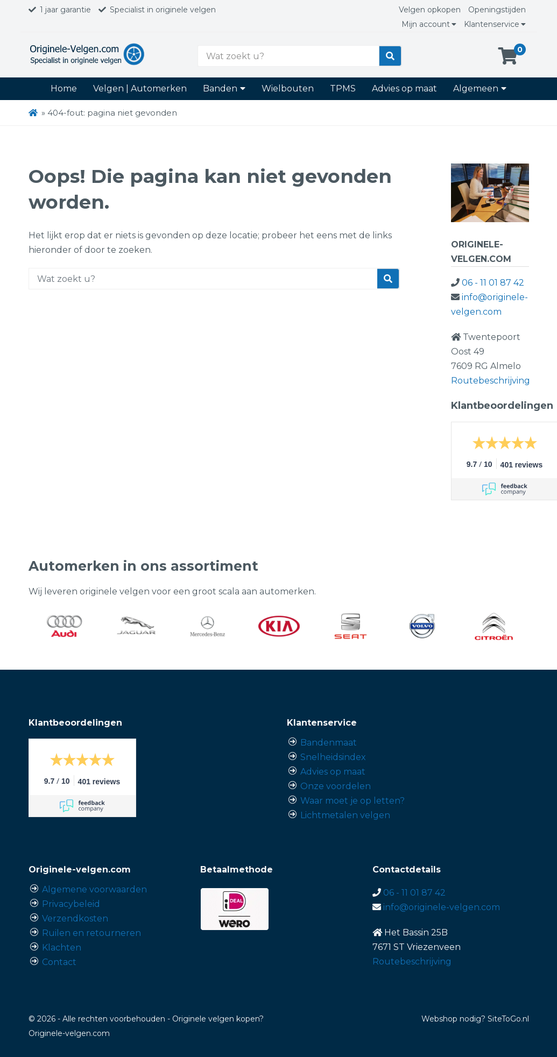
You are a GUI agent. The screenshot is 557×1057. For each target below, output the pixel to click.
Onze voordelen (335, 786)
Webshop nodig (451, 1019)
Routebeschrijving (490, 380)
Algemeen (479, 88)
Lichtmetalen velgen (345, 815)
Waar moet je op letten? (352, 801)
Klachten (61, 947)
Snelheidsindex (333, 757)
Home (64, 88)
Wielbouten (288, 88)
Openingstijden (497, 10)
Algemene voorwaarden (94, 889)
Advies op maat (404, 88)
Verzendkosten (75, 918)
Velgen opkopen (430, 10)
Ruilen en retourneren (91, 933)
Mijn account (428, 24)
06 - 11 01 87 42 (493, 283)
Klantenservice (495, 24)
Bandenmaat (328, 742)
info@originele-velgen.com (441, 907)
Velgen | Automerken (140, 88)
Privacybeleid (71, 904)
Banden (224, 88)
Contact (59, 962)
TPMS (343, 88)
